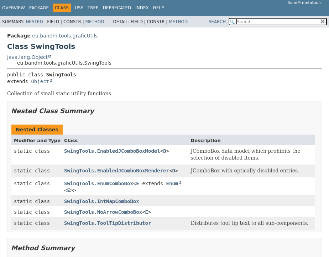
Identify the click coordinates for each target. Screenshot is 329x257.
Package (39, 7)
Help (158, 7)
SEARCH (217, 21)
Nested (34, 21)
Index (142, 7)
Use (79, 7)
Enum (172, 183)
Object (40, 81)
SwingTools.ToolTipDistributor (107, 223)
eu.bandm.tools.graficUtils (65, 36)
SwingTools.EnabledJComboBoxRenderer (116, 170)
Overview (13, 7)
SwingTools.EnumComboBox (98, 183)
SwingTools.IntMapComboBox (101, 201)
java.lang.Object (27, 57)
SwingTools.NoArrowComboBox (103, 212)
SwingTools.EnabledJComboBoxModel (112, 151)
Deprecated (117, 7)
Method (94, 21)
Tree (93, 7)
